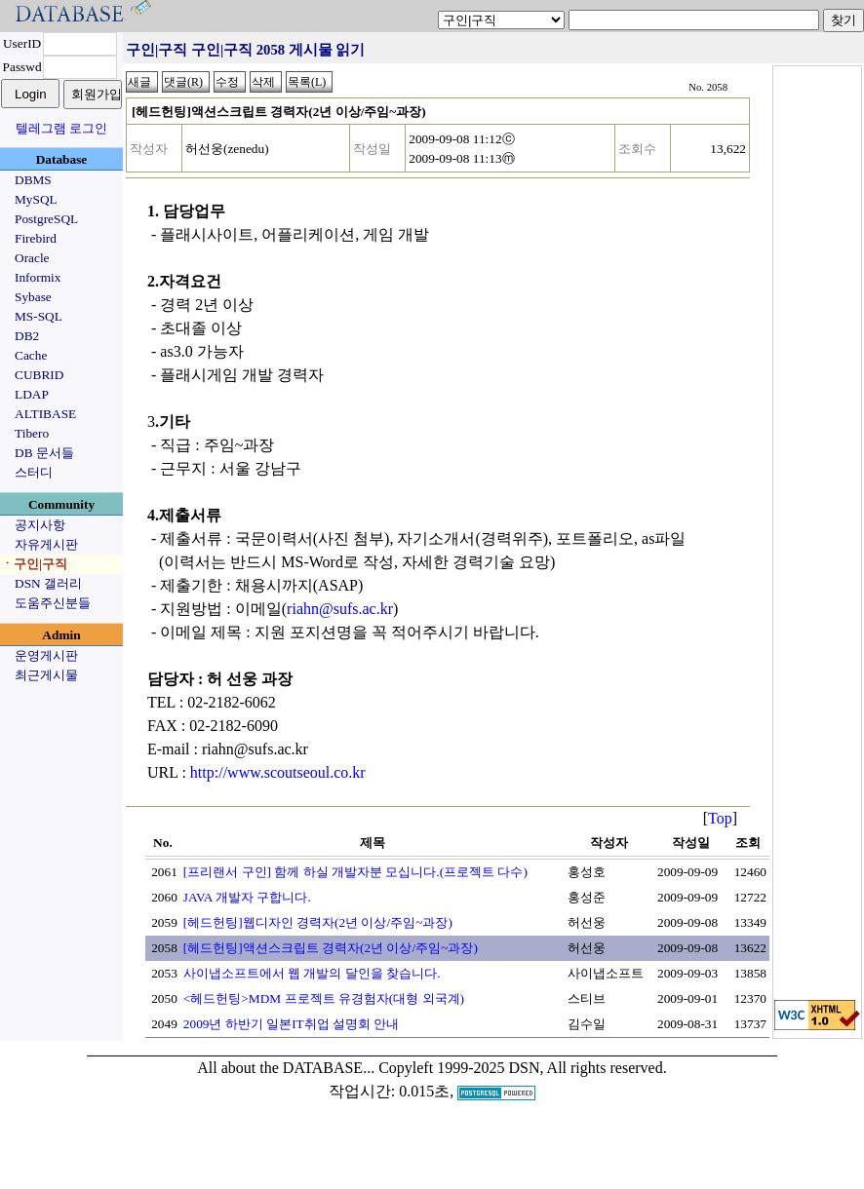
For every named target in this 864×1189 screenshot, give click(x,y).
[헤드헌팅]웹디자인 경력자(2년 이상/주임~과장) (317, 922)
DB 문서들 (44, 452)
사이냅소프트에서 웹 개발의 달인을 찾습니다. (312, 973)
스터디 (34, 472)
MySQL (36, 199)
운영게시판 (46, 655)
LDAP (32, 394)
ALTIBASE (45, 413)
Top (720, 818)
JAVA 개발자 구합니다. (247, 897)
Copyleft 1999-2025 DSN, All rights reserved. (522, 1067)
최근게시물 (46, 675)
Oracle (32, 257)
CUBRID (39, 374)
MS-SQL (38, 316)
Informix (37, 277)
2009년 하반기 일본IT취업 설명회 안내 (291, 1023)
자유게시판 (46, 544)
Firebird (36, 238)
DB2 (27, 335)
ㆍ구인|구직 (34, 563)
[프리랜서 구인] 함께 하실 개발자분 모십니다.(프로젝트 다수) (355, 871)
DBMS (33, 180)
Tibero (32, 433)
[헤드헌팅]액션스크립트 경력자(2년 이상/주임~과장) (330, 947)
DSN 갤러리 (48, 583)
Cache (31, 355)
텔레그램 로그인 (61, 128)
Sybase (33, 296)
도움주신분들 (53, 602)
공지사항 (40, 525)
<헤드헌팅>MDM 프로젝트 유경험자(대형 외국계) (323, 998)
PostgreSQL (46, 218)
